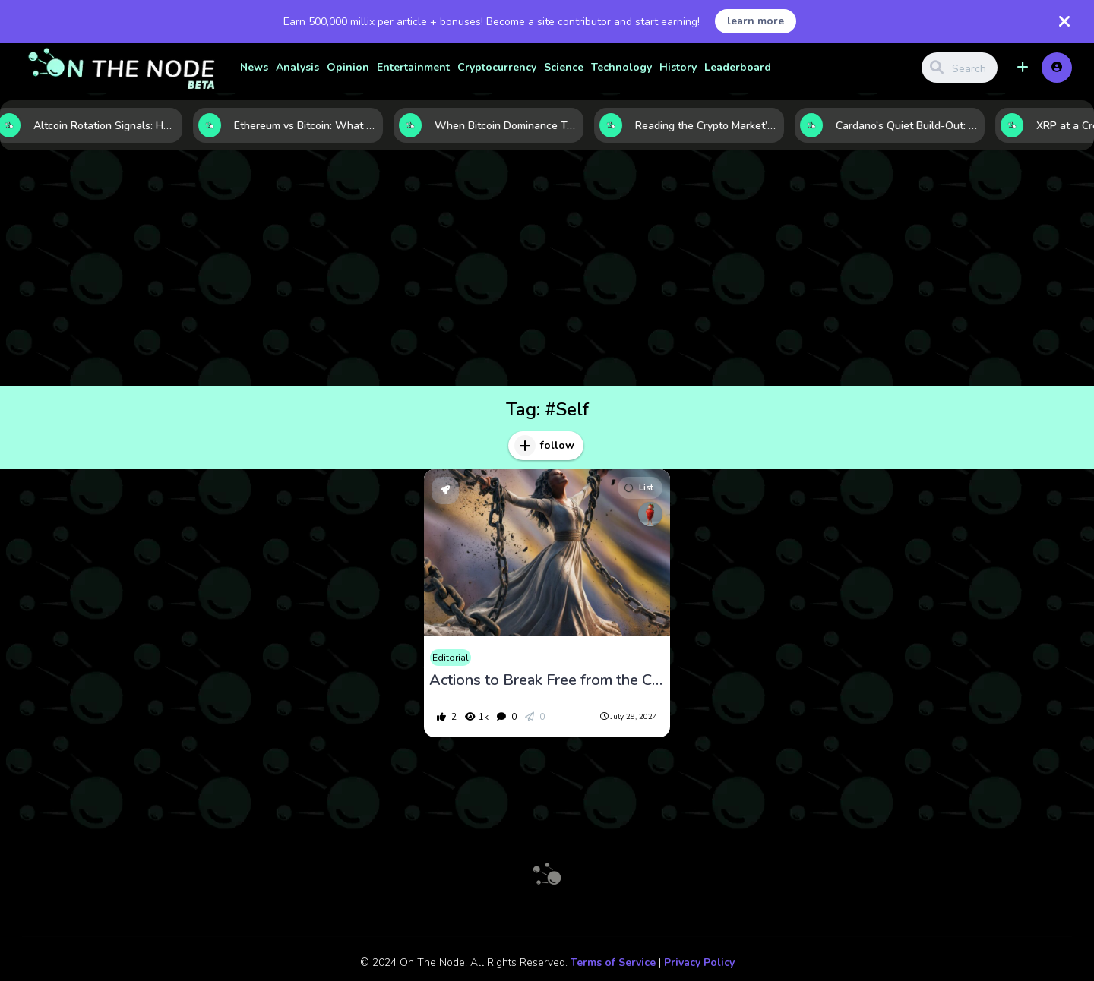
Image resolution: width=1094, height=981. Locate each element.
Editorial (450, 657)
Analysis (297, 67)
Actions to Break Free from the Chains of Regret (547, 680)
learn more (755, 21)
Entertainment (413, 67)
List (638, 488)
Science (563, 67)
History (678, 67)
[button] (1022, 67)
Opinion (348, 67)
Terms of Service (613, 962)
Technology (621, 67)
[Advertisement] (547, 272)
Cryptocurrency (496, 67)
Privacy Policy (699, 962)
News (254, 67)
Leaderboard (737, 67)
